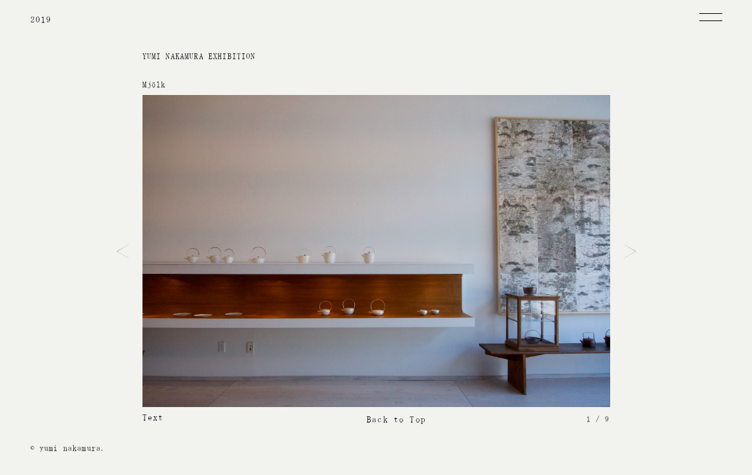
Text (153, 417)
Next (629, 251)
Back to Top (396, 419)
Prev (123, 251)
